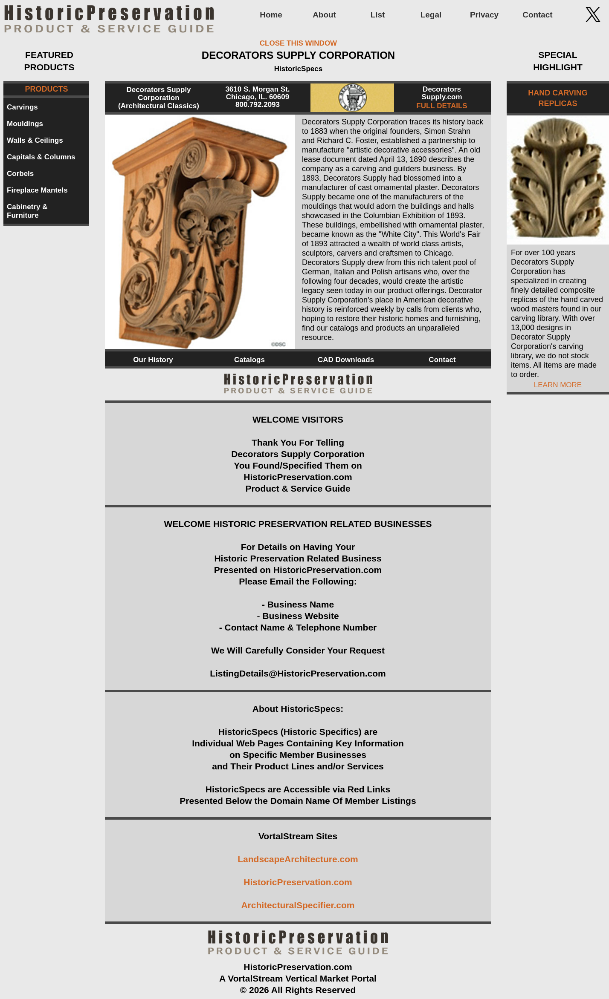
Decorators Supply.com (441, 93)
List (378, 14)
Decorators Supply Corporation (158, 94)
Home (271, 14)
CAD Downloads (346, 360)
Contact (537, 14)
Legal (430, 14)
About (324, 14)
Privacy (484, 14)
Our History (153, 360)
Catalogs (249, 360)
